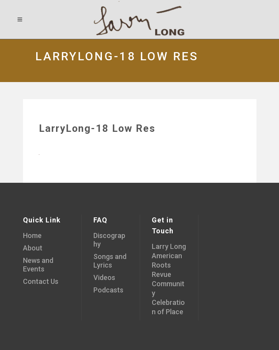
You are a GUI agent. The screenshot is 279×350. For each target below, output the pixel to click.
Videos (104, 277)
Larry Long (169, 246)
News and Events (38, 264)
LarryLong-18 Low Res (97, 128)
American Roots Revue (167, 265)
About (32, 248)
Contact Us (40, 281)
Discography (109, 239)
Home (32, 235)
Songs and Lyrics (109, 260)
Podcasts (108, 290)
